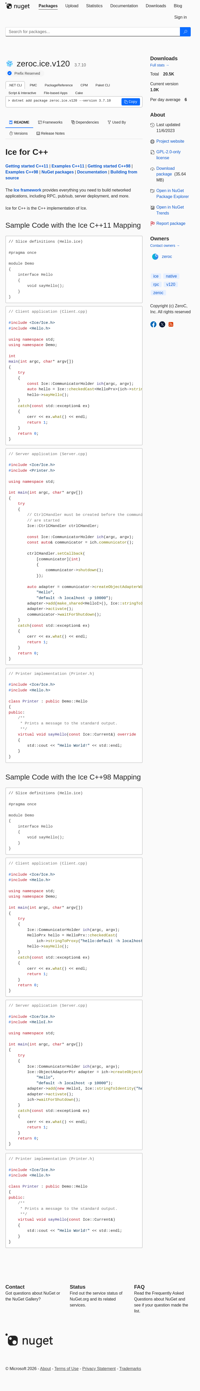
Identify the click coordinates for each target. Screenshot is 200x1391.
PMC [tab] (33, 85)
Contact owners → (165, 245)
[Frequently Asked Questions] (139, 1287)
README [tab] (19, 122)
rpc (156, 284)
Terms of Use (66, 1368)
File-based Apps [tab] (55, 93)
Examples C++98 (21, 172)
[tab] (48, 6)
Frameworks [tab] (50, 122)
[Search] (185, 31)
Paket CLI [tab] (102, 85)
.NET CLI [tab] (15, 85)
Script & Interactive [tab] (22, 93)
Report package (171, 223)
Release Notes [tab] (51, 133)
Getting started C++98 (109, 166)
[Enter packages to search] (92, 31)
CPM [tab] (84, 85)
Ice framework (27, 190)
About (45, 1368)
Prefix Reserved (27, 73)
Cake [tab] (79, 93)
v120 (170, 284)
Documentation (92, 172)
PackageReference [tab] (59, 85)
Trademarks (130, 1368)
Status (77, 1287)
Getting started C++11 (26, 166)
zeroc (167, 256)
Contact (14, 1287)
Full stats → (159, 65)
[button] (130, 101)
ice (156, 276)
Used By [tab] (117, 122)
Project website (170, 141)
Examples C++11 (67, 166)
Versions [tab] (18, 133)
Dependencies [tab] (85, 122)
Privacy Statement (99, 1368)
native (171, 276)
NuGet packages (57, 172)
